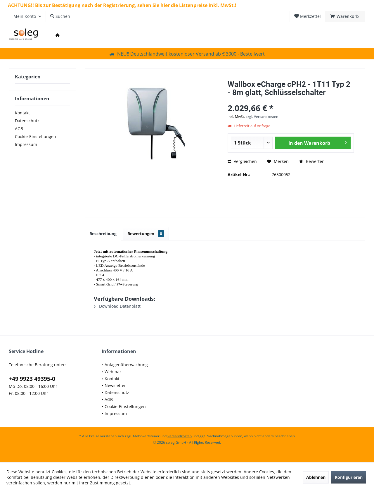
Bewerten (312, 161)
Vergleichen (242, 161)
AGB (19, 128)
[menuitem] (345, 16)
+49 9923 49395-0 (32, 379)
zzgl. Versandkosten (262, 116)
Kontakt (22, 113)
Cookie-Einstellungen (35, 136)
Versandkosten (179, 435)
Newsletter (115, 385)
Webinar (113, 371)
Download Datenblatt (117, 306)
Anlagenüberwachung (126, 364)
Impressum (26, 144)
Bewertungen (145, 233)
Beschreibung (103, 233)
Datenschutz (27, 120)
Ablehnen (315, 477)
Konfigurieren (349, 477)
